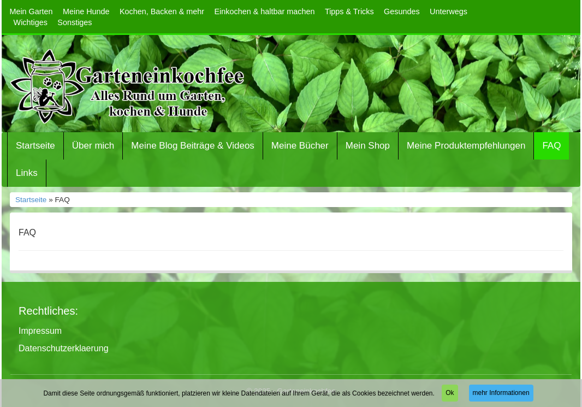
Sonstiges (74, 22)
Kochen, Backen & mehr (162, 11)
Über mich (93, 145)
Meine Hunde (86, 11)
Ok (450, 393)
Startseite (35, 145)
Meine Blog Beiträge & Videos (192, 145)
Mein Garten (30, 11)
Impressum (40, 330)
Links (27, 173)
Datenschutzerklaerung (64, 348)
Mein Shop (368, 145)
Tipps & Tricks (349, 11)
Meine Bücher (300, 145)
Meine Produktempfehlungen (466, 145)
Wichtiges (30, 22)
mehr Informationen (501, 393)
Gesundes (402, 11)
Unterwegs (448, 11)
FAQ (551, 145)
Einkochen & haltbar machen (265, 11)
